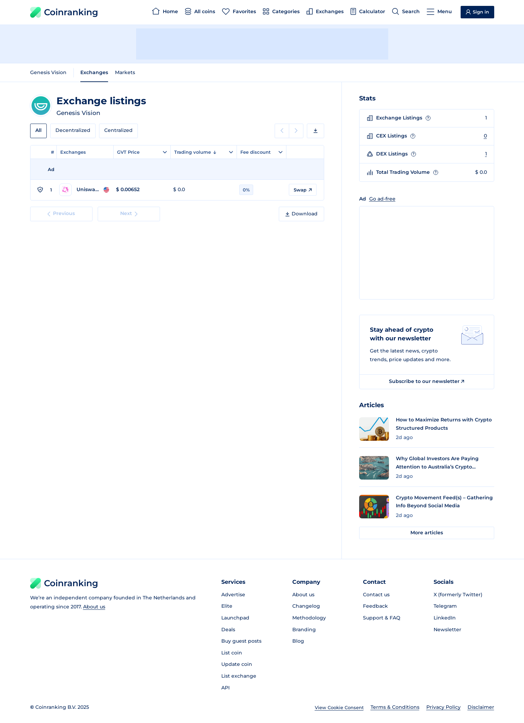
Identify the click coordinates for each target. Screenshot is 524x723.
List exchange (238, 676)
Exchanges (94, 72)
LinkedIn (445, 618)
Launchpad (235, 618)
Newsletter (447, 629)
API (225, 688)
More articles (426, 532)
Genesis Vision (48, 72)
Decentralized (72, 130)
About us (94, 607)
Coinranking (64, 12)
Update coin (236, 664)
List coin (231, 653)
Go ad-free (382, 199)
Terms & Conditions (395, 707)
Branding (304, 629)
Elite (226, 606)
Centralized (118, 130)
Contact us (376, 594)
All (38, 130)
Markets (125, 72)
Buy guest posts (241, 641)
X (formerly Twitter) (458, 594)
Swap (303, 190)
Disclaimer (481, 707)
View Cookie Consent (339, 707)
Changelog (306, 606)
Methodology (309, 618)
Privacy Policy (443, 707)
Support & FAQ (381, 618)
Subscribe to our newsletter (426, 381)
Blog (298, 641)
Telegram (445, 606)
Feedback (375, 606)
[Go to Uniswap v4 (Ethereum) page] (84, 189)
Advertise (233, 594)
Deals (228, 629)
